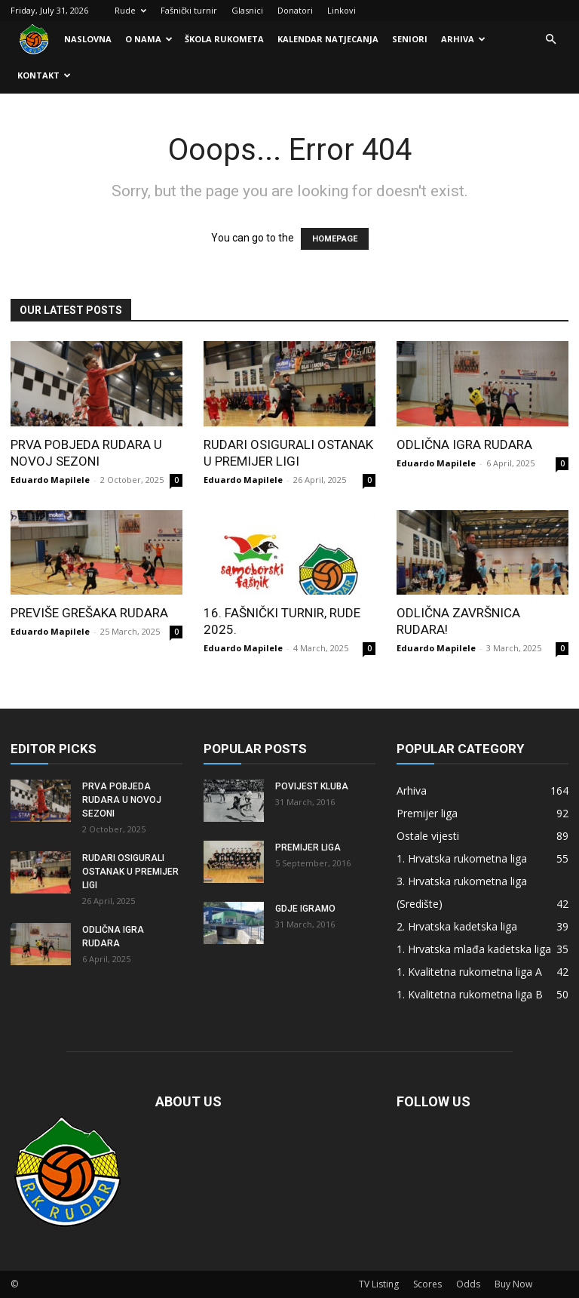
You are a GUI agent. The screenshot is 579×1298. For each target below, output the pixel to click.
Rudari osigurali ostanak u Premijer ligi (130, 871)
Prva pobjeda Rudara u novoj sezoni (121, 800)
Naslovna (88, 39)
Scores (427, 1284)
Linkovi (341, 10)
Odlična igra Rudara (464, 444)
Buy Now (513, 1284)
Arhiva (463, 39)
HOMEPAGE (334, 239)
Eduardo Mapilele (50, 479)
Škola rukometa (224, 39)
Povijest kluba (311, 786)
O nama (149, 39)
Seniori (409, 39)
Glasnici (247, 10)
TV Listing (379, 1284)
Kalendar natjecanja (327, 39)
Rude (130, 10)
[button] (550, 39)
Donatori (295, 10)
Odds (468, 1284)
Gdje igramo (305, 908)
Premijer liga (308, 847)
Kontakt (44, 75)
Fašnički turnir (189, 10)
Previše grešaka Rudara (89, 612)
